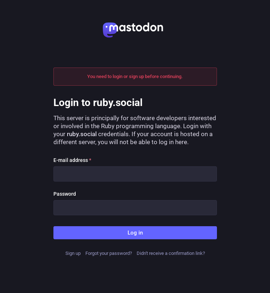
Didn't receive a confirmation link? (171, 253)
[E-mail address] (135, 174)
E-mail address (72, 160)
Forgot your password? (108, 253)
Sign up (73, 253)
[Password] (135, 207)
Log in (135, 232)
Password (64, 194)
